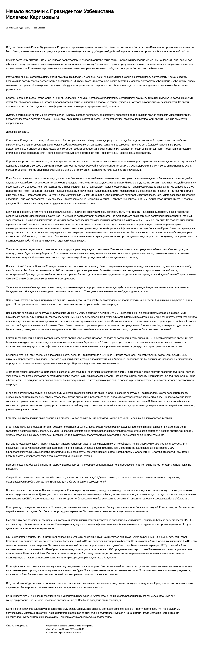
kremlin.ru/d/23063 (73, 632)
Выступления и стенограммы (80, 626)
